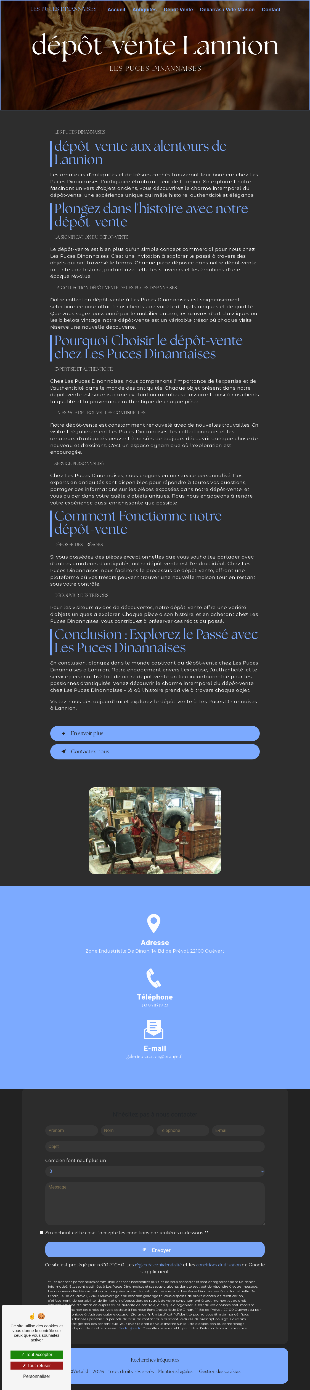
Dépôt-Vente (178, 9)
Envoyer (161, 1243)
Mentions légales (175, 1372)
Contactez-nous (84, 751)
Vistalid (80, 1372)
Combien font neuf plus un (75, 1153)
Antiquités (145, 9)
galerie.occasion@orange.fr (154, 1050)
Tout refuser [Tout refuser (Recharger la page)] (37, 1365)
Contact (271, 9)
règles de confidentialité (158, 1258)
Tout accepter (36, 1354)
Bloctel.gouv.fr (129, 1321)
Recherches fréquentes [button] (155, 1360)
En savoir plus (81, 733)
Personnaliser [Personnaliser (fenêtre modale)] (36, 1376)
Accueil (116, 9)
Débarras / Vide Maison (227, 9)
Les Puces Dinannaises (63, 9)
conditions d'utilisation (218, 1258)
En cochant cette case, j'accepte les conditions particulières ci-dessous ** (126, 1225)
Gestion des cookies (219, 1372)
